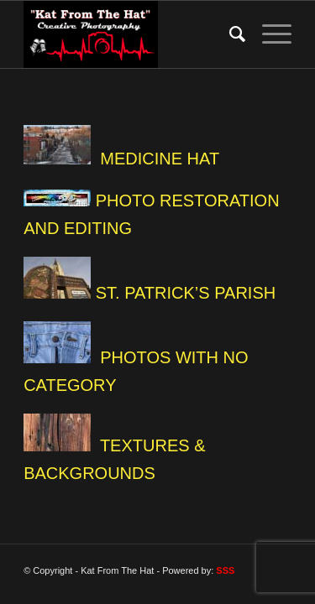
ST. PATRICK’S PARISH (186, 293)
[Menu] (268, 34)
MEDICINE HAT (159, 158)
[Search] (229, 34)
